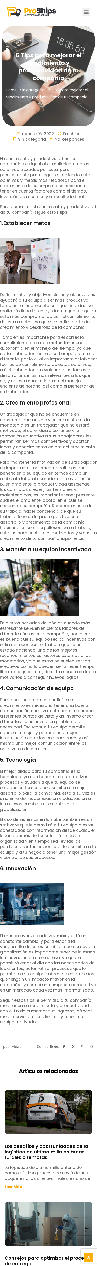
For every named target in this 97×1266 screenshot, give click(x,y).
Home (11, 90)
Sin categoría (32, 90)
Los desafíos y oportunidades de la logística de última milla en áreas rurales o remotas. (46, 1152)
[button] (86, 12)
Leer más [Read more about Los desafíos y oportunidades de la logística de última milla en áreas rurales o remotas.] (13, 1186)
